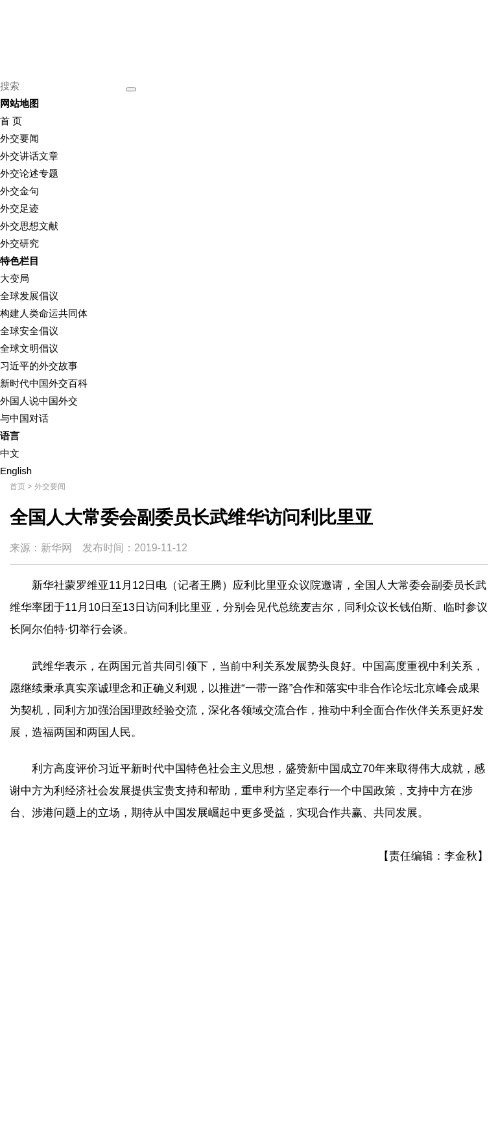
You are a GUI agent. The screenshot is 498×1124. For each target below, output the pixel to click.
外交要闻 (19, 138)
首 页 (11, 120)
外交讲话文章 (29, 155)
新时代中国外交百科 (44, 383)
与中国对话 (24, 418)
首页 (17, 486)
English (16, 470)
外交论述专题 (29, 173)
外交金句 (19, 190)
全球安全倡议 (29, 330)
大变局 (14, 278)
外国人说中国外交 (39, 400)
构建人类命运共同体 (44, 313)
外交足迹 (19, 208)
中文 (9, 453)
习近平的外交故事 (39, 365)
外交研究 (19, 243)
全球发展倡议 (29, 295)
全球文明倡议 (29, 348)
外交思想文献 (29, 225)
